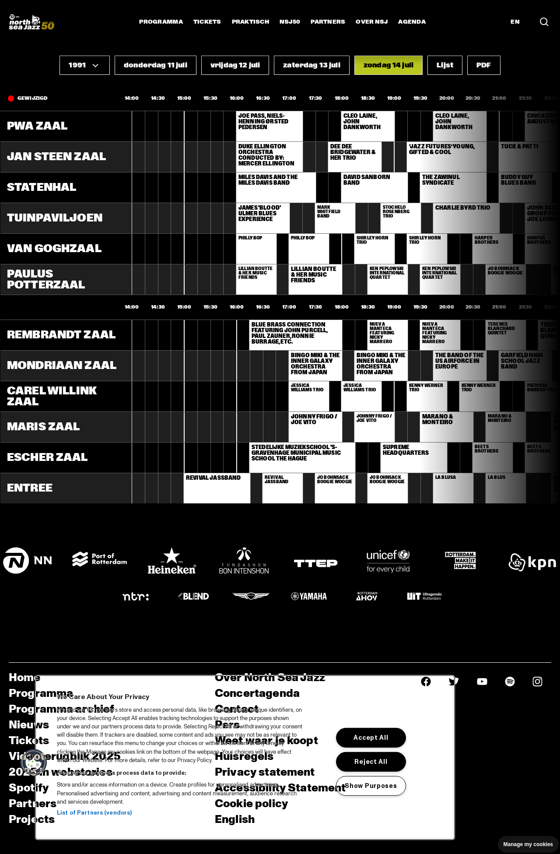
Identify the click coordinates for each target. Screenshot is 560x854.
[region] (245, 757)
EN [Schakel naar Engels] (515, 22)
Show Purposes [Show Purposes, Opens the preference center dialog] (371, 785)
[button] (85, 65)
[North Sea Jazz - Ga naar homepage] (31, 22)
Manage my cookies (528, 844)
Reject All (370, 761)
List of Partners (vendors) (94, 813)
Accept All (371, 737)
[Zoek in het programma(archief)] (544, 22)
